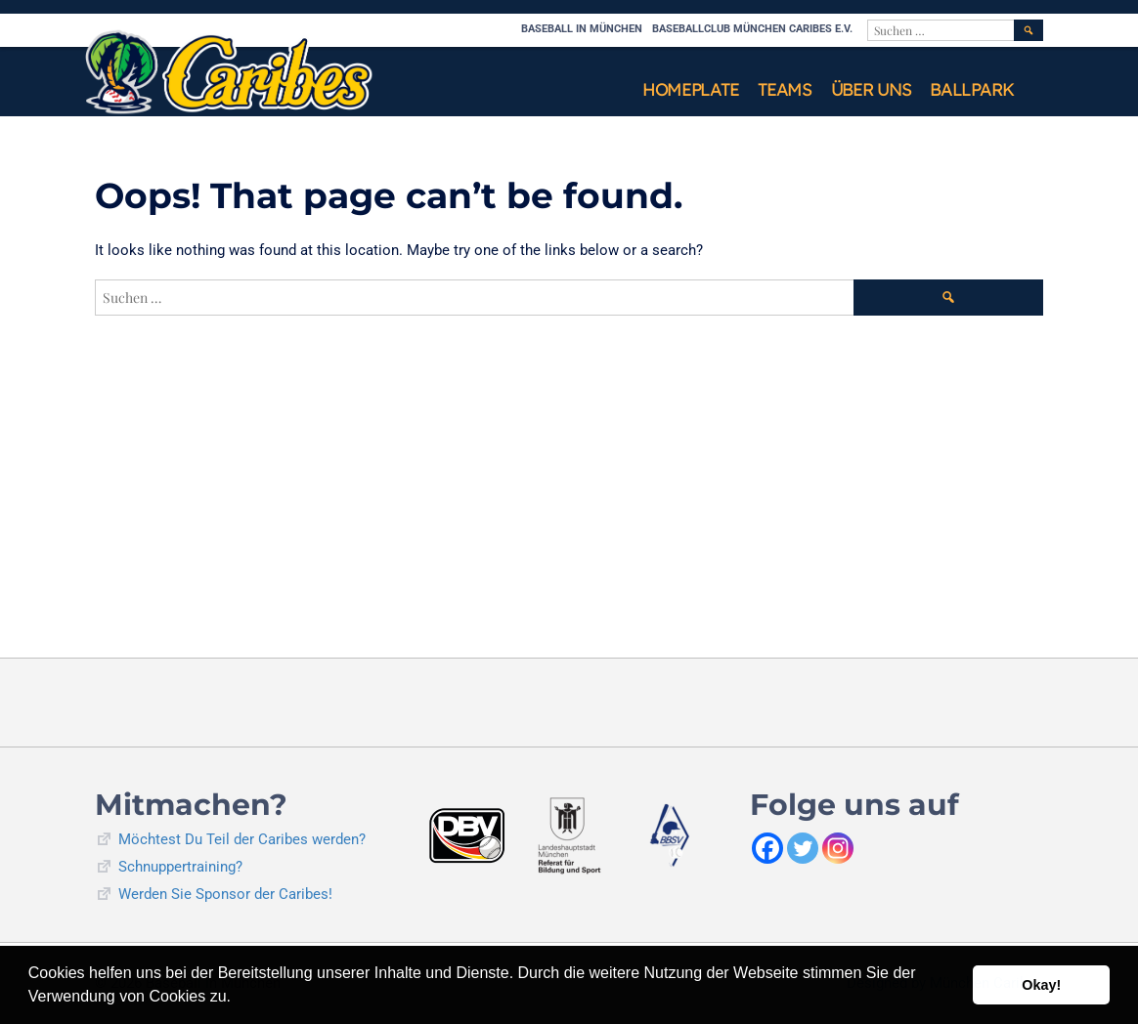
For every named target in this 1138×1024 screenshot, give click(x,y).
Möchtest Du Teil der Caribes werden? (242, 839)
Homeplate (690, 89)
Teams (784, 89)
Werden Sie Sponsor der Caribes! (225, 894)
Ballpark (972, 89)
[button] (238, 999)
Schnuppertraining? (180, 866)
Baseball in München (581, 28)
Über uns (871, 89)
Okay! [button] (1041, 985)
